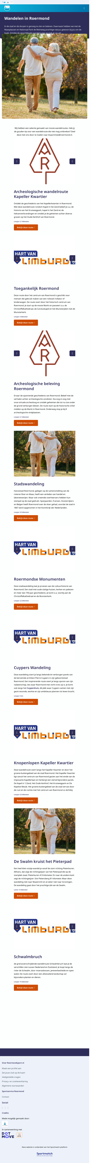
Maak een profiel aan (11, 1068)
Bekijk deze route (26, 227)
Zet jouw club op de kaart (13, 1072)
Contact (5, 1096)
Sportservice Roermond (13, 1091)
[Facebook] (2, 1108)
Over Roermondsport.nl (13, 1063)
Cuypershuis (33, 688)
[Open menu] (84, 8)
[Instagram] (5, 1108)
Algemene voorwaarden (13, 1085)
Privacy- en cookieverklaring (15, 1081)
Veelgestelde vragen (11, 1077)
